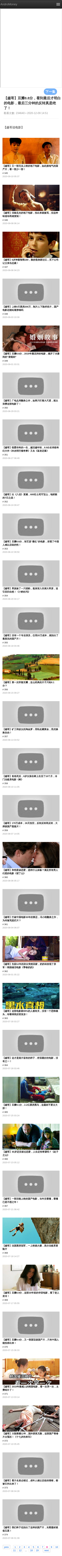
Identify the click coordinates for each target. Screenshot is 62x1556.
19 (37, 1550)
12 (20, 1550)
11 (14, 1550)
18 (31, 1550)
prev (6, 1547)
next (46, 1550)
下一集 (50, 91)
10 (56, 1547)
